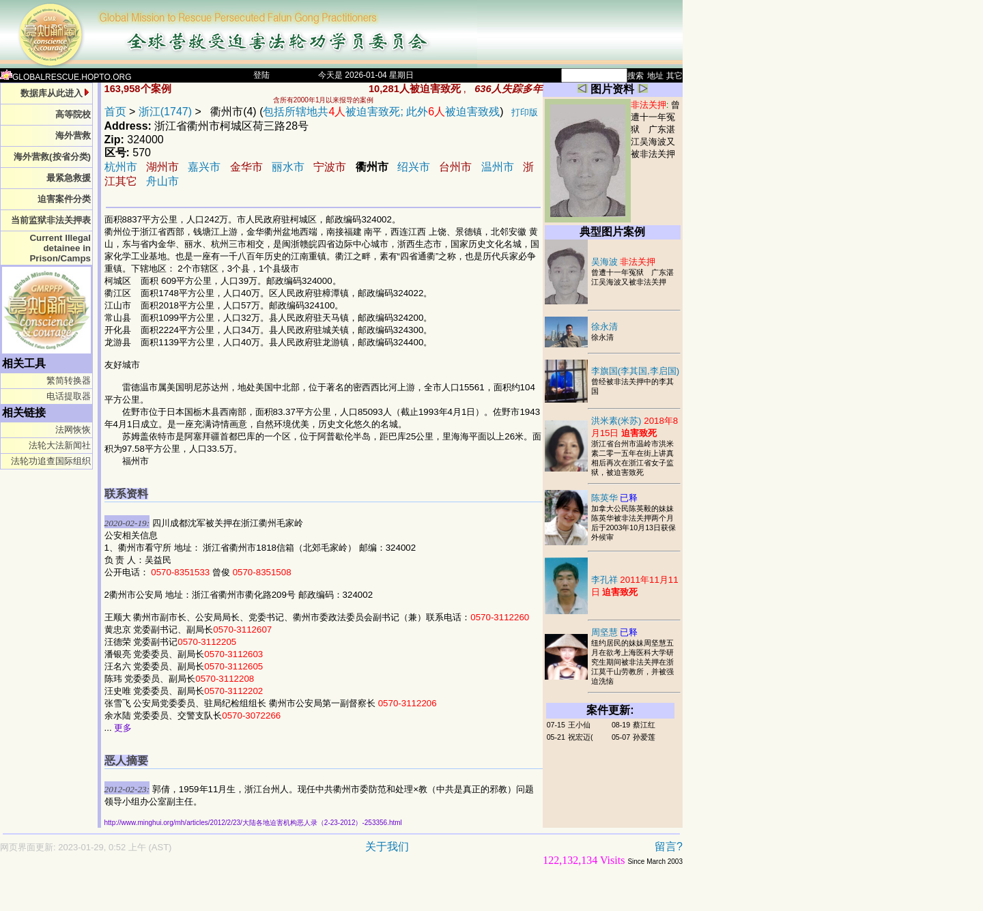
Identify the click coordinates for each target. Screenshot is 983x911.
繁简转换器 (68, 380)
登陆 (261, 75)
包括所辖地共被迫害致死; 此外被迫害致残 (381, 111)
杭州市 (120, 167)
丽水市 (288, 167)
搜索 (635, 76)
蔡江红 (644, 725)
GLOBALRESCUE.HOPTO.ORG (66, 77)
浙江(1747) (165, 111)
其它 (674, 76)
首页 (115, 111)
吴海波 (623, 262)
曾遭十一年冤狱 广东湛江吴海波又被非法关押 (655, 129)
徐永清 (604, 326)
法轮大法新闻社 (60, 445)
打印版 (524, 112)
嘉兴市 (204, 167)
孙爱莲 (644, 737)
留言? (669, 846)
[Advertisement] (293, 895)
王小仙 (579, 725)
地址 (655, 76)
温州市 (497, 167)
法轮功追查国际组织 (51, 461)
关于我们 (387, 846)
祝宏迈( (580, 737)
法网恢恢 (73, 429)
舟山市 (162, 181)
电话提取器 (68, 396)
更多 (123, 728)
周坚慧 (614, 632)
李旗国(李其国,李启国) (635, 371)
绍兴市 (413, 167)
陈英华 (614, 498)
